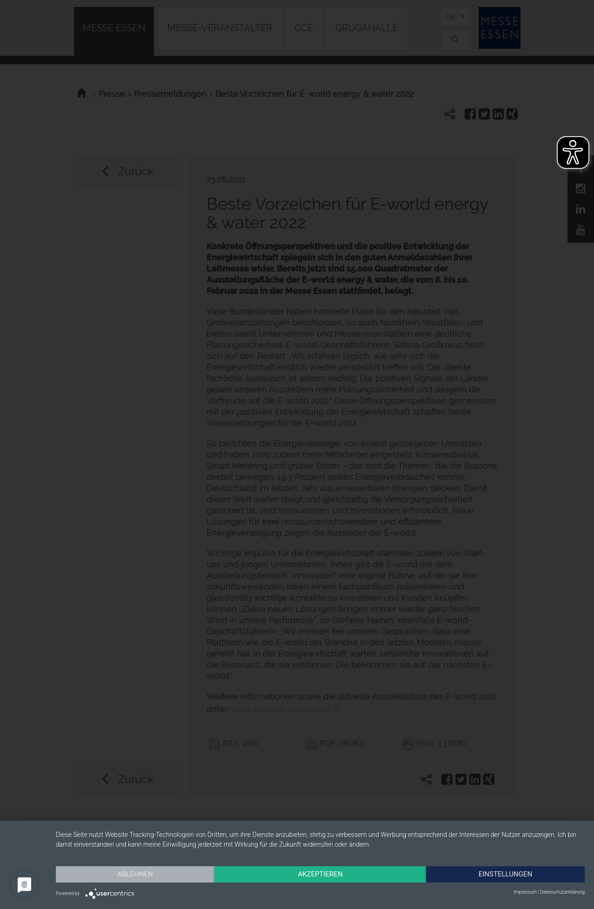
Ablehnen (135, 874)
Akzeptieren (320, 874)
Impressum (525, 892)
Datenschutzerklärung (562, 892)
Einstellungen (505, 874)
